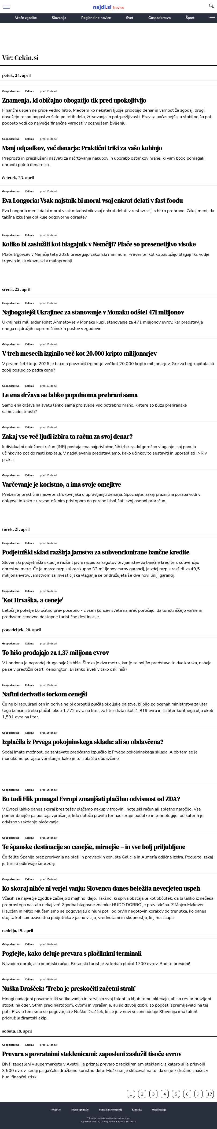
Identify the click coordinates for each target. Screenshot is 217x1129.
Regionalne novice (96, 18)
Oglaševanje (159, 1109)
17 (209, 1094)
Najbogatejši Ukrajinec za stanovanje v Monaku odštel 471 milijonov (93, 312)
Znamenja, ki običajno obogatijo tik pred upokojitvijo (74, 100)
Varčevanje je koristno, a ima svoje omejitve (61, 485)
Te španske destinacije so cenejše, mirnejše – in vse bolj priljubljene (93, 847)
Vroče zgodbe (26, 18)
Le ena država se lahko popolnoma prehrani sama (70, 395)
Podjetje (56, 1109)
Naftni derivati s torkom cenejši (44, 694)
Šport (190, 18)
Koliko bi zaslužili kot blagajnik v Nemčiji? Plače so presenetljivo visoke (99, 244)
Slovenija (59, 18)
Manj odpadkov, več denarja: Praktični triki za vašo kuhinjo (82, 148)
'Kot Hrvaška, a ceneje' (32, 600)
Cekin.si (30, 91)
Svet (129, 18)
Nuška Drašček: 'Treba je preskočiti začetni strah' (68, 989)
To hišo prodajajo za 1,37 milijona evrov (55, 653)
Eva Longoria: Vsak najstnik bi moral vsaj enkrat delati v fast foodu (92, 201)
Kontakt (137, 1109)
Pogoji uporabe (80, 1109)
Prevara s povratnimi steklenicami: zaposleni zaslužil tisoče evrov (91, 1054)
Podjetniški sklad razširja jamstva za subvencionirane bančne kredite (95, 552)
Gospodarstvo (159, 18)
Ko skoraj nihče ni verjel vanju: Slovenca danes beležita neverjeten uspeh (101, 888)
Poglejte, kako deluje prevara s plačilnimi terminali (71, 954)
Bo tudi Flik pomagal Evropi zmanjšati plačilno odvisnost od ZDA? (91, 799)
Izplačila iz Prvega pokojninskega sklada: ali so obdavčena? (82, 742)
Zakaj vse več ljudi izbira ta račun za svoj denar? (67, 437)
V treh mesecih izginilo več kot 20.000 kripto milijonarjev (79, 354)
